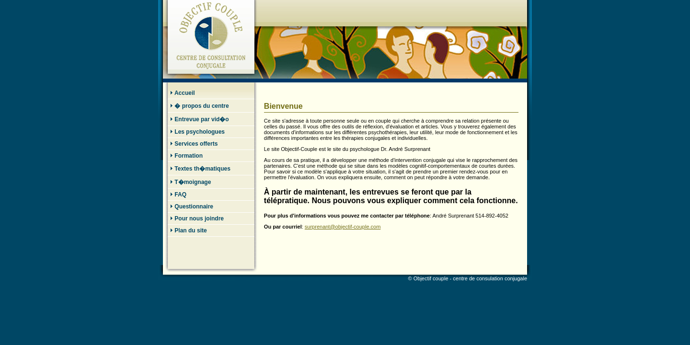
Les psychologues (197, 131)
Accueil (182, 93)
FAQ (178, 194)
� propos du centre (199, 106)
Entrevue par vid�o (199, 119)
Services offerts (194, 143)
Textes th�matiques (200, 168)
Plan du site (188, 230)
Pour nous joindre (197, 218)
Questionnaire (191, 206)
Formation (186, 155)
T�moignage (190, 182)
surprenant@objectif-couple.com (343, 227)
